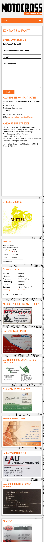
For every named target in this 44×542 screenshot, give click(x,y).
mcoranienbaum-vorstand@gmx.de (21, 117)
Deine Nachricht (22, 75)
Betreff (22, 58)
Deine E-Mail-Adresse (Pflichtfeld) (22, 52)
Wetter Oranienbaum (8, 245)
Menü (5, 20)
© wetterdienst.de (7, 261)
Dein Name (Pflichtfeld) (22, 45)
